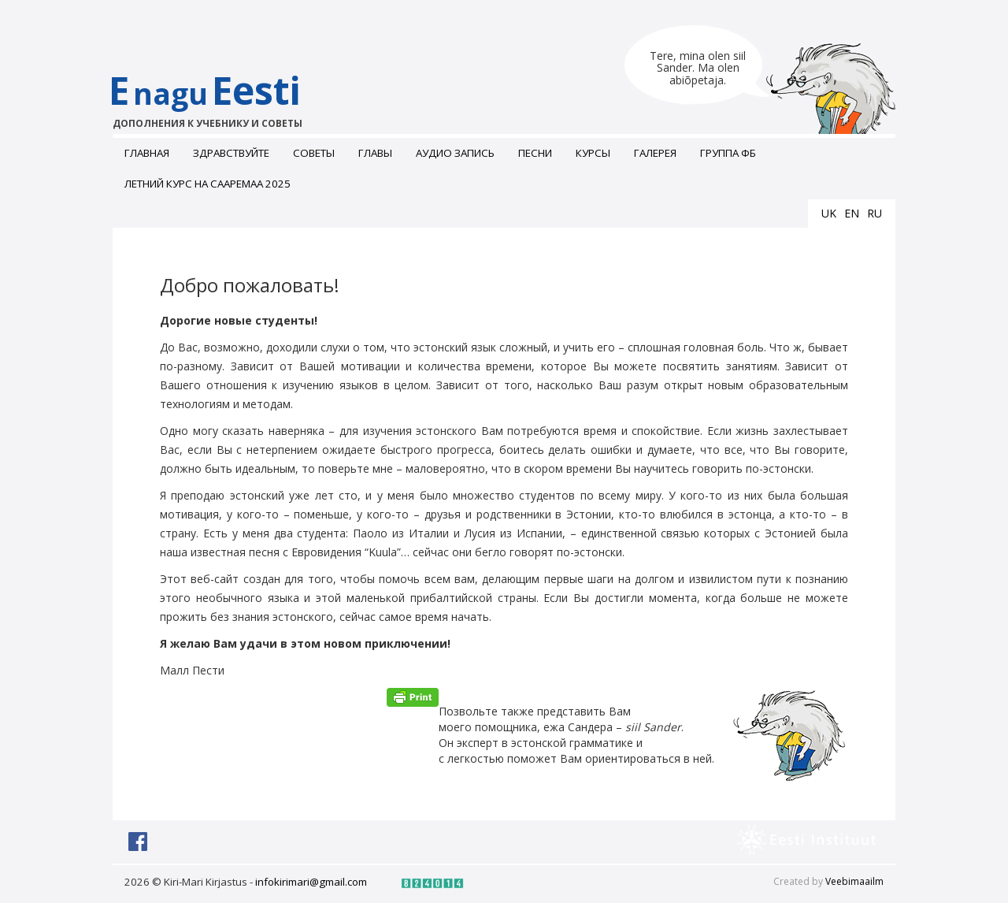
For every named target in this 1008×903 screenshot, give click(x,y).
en (851, 213)
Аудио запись (455, 153)
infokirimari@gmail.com (311, 882)
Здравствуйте (231, 153)
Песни (535, 153)
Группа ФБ (728, 153)
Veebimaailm (854, 881)
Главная (146, 153)
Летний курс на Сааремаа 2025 (207, 184)
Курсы (593, 153)
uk (828, 213)
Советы (314, 153)
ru (874, 213)
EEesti (221, 98)
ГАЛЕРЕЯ (655, 153)
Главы (375, 153)
